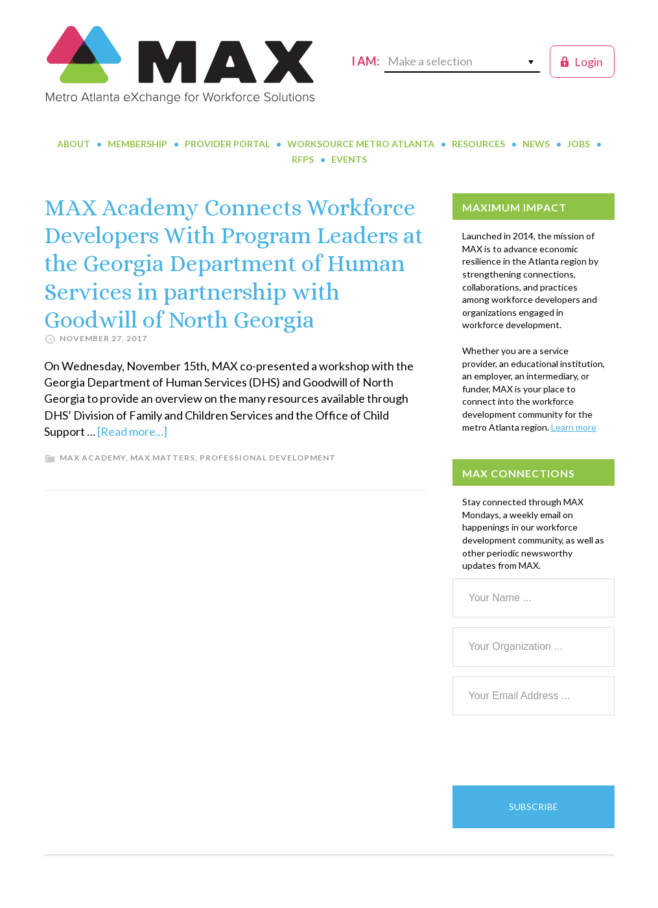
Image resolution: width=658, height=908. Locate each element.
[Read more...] (132, 431)
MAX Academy (93, 457)
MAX (180, 65)
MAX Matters (162, 457)
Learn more (573, 427)
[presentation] (551, 750)
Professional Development (268, 457)
